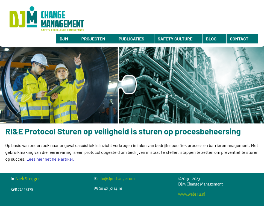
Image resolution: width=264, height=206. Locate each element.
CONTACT (239, 38)
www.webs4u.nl (191, 194)
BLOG (211, 38)
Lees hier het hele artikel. (50, 158)
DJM (64, 38)
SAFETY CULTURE (175, 38)
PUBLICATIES (131, 38)
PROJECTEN (93, 38)
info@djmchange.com (116, 178)
